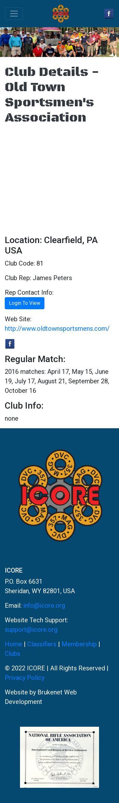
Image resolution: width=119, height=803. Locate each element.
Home (13, 644)
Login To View (24, 303)
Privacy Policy (24, 677)
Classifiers (41, 644)
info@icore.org (44, 605)
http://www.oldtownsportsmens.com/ (57, 328)
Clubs (12, 653)
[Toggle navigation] (14, 13)
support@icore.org (31, 629)
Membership (79, 644)
